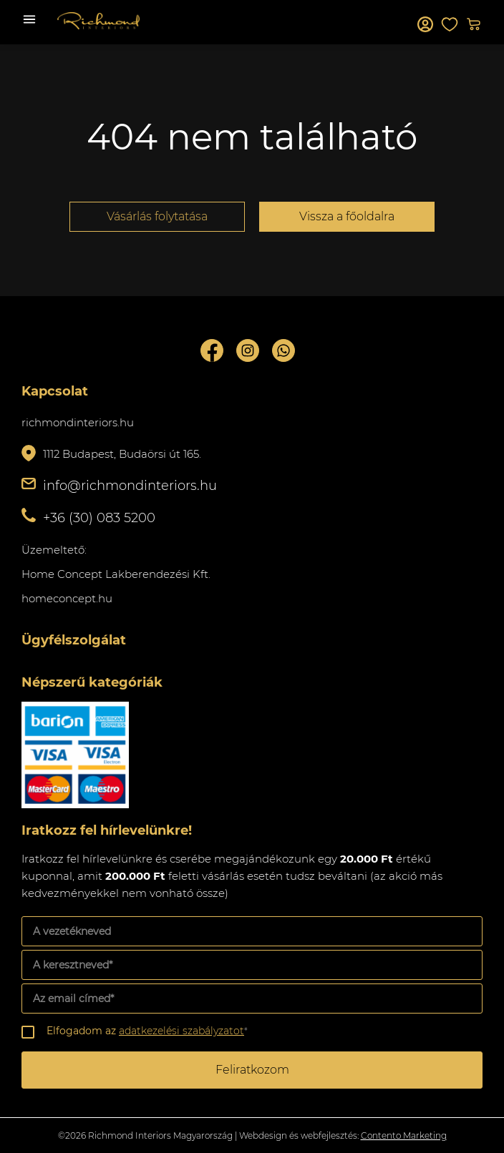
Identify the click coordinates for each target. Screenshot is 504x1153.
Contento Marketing (404, 1135)
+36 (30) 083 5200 (99, 518)
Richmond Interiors (98, 20)
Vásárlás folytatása (157, 216)
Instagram (247, 350)
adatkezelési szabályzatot (181, 1030)
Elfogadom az (147, 1030)
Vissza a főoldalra (346, 216)
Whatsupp (283, 350)
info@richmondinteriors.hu (130, 486)
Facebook (211, 350)
